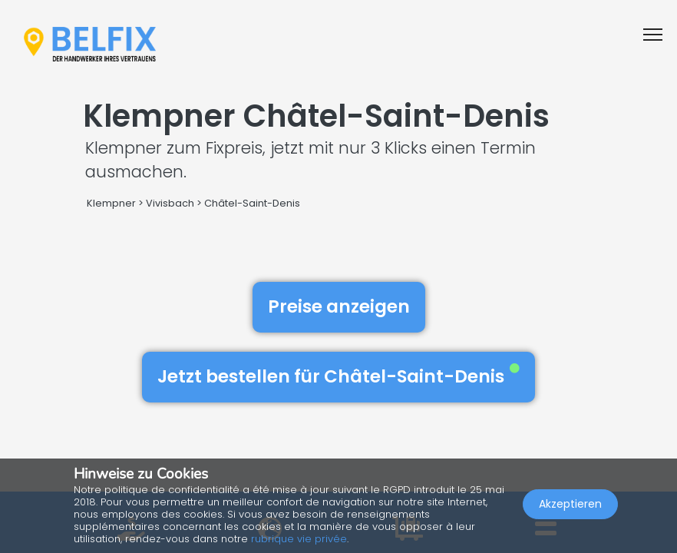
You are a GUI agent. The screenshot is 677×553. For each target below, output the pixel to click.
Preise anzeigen (339, 306)
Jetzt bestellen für (338, 376)
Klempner (111, 203)
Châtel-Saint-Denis (252, 203)
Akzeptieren (570, 504)
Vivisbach (170, 203)
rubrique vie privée (299, 538)
